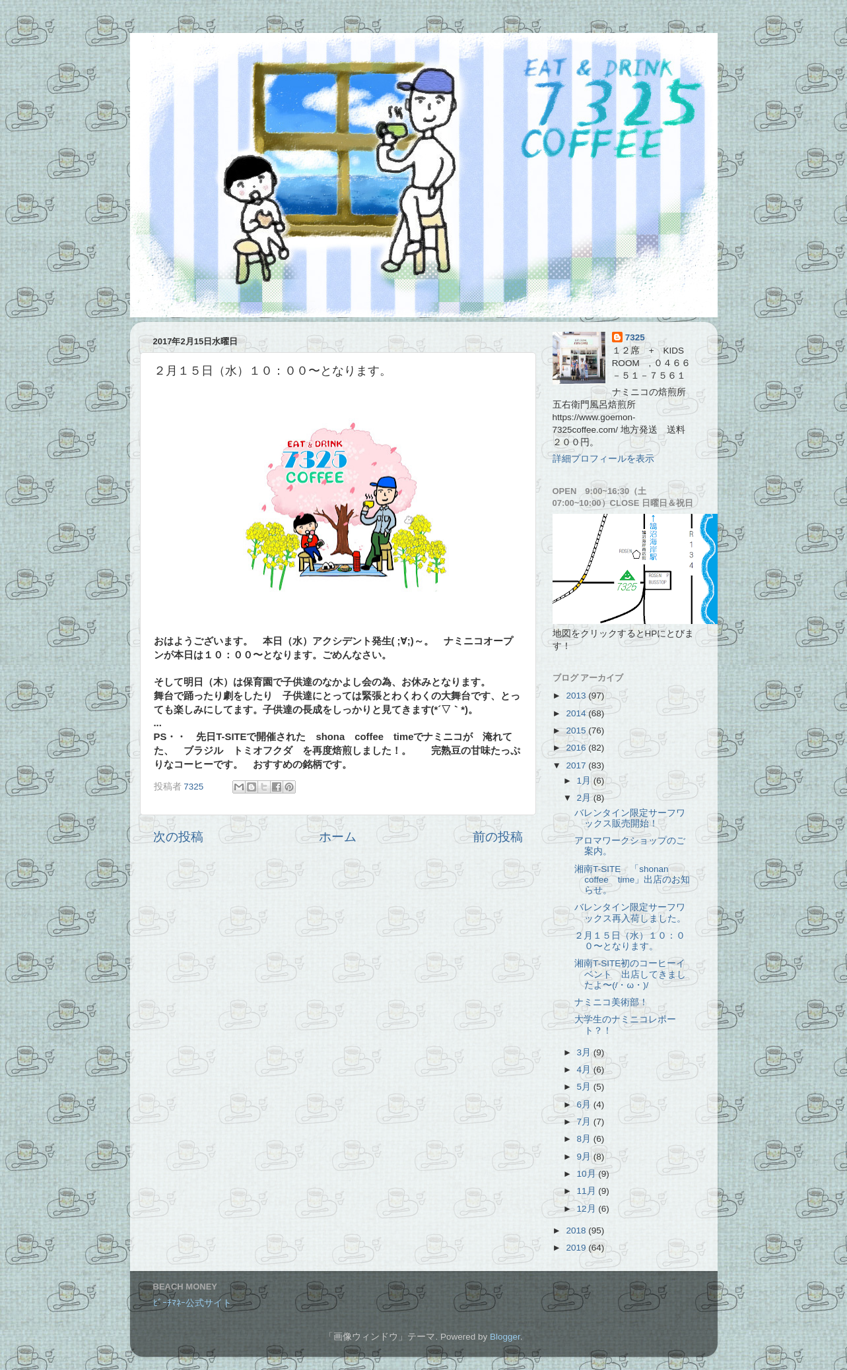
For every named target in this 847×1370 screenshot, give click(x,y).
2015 (577, 730)
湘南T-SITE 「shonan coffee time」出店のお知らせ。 (632, 879)
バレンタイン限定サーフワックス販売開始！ (629, 818)
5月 (585, 1087)
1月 (585, 781)
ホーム (337, 837)
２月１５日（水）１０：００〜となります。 (629, 941)
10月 (588, 1174)
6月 (585, 1104)
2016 (577, 748)
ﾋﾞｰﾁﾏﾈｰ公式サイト (192, 1303)
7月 (585, 1122)
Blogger (505, 1337)
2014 (577, 713)
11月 (588, 1191)
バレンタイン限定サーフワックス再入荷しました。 (630, 912)
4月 (585, 1069)
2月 (585, 798)
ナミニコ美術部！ (611, 1002)
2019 (577, 1248)
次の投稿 (178, 837)
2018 (577, 1230)
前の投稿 (498, 837)
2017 (577, 765)
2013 (577, 696)
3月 (585, 1052)
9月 (585, 1157)
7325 (635, 337)
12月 (588, 1209)
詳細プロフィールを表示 (603, 459)
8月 (585, 1139)
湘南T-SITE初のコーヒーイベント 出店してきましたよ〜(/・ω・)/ (630, 973)
